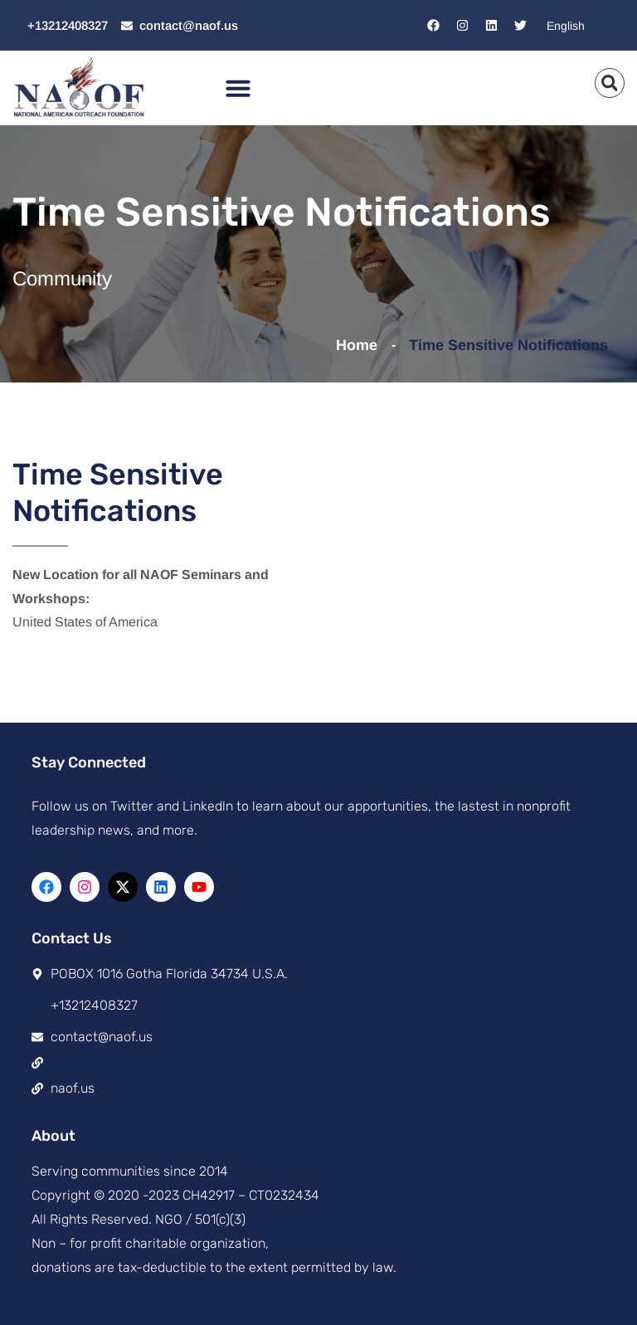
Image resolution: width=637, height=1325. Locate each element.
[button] (238, 88)
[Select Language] (581, 25)
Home (361, 345)
